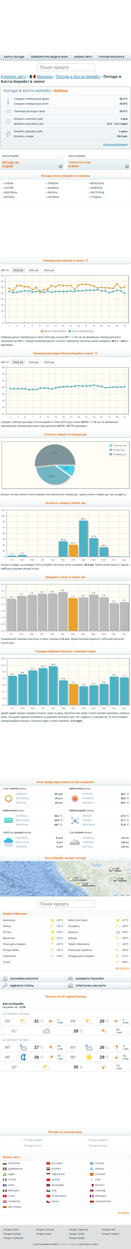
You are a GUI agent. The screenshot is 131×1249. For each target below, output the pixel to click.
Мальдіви (58, 1185)
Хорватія (14, 1201)
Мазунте (73, 932)
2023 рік (49, 270)
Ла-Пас (7, 932)
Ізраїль (99, 1168)
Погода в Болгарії (12, 1234)
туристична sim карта (90, 985)
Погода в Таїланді (45, 1229)
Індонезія (58, 1174)
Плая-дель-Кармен (14, 944)
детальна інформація (115, 144)
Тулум (6, 962)
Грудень (96, 197)
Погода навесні (98, 1139)
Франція (100, 1196)
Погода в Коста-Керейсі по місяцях (65, 175)
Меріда (72, 938)
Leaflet (115, 895)
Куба (11, 1185)
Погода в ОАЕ (109, 1229)
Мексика (45, 76)
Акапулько (9, 920)
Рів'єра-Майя (11, 950)
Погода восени (98, 1145)
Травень (53, 183)
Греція (99, 1163)
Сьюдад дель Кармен (81, 956)
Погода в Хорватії (110, 1234)
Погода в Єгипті (11, 1229)
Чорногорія (103, 1201)
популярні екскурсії (24, 978)
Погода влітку (33, 1145)
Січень (8, 183)
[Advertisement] (65, 26)
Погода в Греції (43, 1234)
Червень (53, 187)
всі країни (123, 1212)
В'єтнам (57, 1163)
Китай (55, 1179)
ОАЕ (54, 1190)
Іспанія (100, 1174)
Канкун (7, 926)
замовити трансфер (89, 978)
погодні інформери (69, 1244)
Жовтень (96, 187)
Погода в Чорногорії (13, 1238)
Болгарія (14, 1163)
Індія (11, 1174)
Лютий (8, 187)
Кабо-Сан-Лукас (78, 920)
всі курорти (122, 968)
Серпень (53, 197)
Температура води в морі (49, 56)
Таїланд (100, 1190)
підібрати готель (22, 985)
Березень (10, 192)
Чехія (55, 1201)
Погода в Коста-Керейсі (78, 76)
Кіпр (97, 1179)
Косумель (74, 926)
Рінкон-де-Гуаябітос (80, 950)
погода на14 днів (10, 164)
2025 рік (18, 270)
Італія (12, 1179)
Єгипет (56, 1168)
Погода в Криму (76, 1238)
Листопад (97, 192)
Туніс (11, 1196)
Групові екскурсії (111, 56)
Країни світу (83, 56)
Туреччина (59, 1196)
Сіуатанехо (9, 956)
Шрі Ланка (14, 1207)
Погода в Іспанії (77, 1234)
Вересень (97, 183)
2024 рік (33, 270)
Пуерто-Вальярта (78, 944)
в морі (80, 164)
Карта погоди (14, 56)
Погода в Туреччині (78, 1229)
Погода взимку (32, 1139)
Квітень (9, 197)
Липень (52, 192)
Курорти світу (13, 76)
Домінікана (15, 1168)
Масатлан (9, 938)
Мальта (100, 1185)
